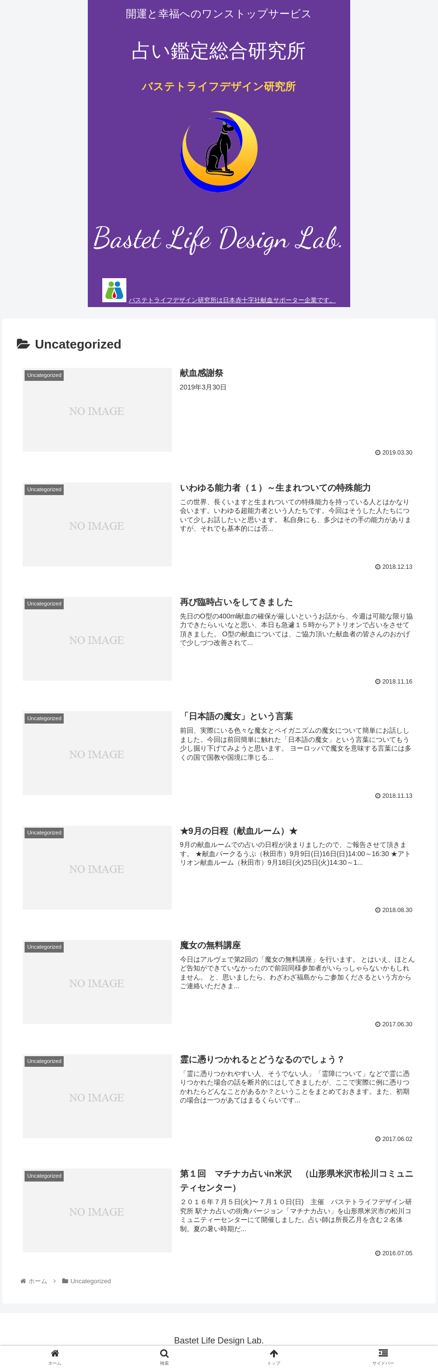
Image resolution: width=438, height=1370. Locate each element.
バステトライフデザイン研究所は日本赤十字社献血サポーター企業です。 (232, 300)
